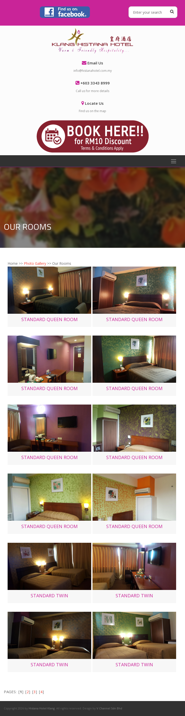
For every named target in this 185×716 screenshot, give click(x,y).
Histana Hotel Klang (42, 708)
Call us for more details (92, 91)
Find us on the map (92, 111)
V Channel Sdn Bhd (109, 708)
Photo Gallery (35, 263)
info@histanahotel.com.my (92, 70)
